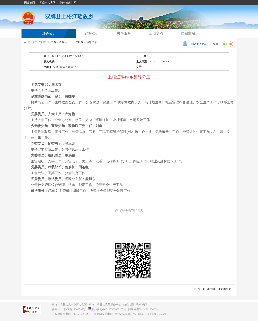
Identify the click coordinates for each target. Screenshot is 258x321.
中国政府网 (28, 2)
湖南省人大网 (47, 2)
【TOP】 (196, 289)
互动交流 (156, 33)
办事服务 (124, 33)
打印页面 (209, 289)
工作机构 (78, 42)
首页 (53, 42)
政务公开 (49, 33)
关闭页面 (225, 289)
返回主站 (188, 33)
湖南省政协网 (68, 2)
